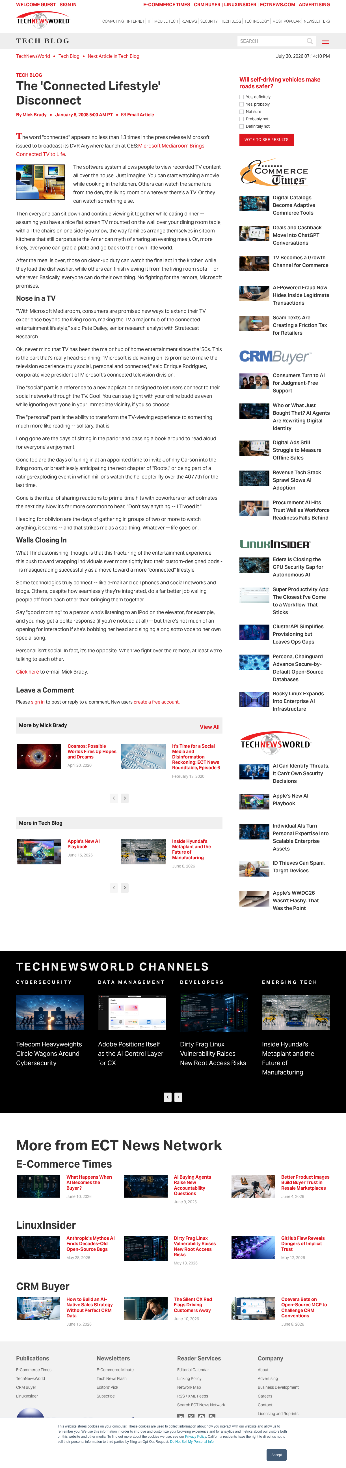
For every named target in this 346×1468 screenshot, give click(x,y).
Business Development (278, 1388)
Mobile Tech (166, 22)
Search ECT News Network (201, 1405)
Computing (113, 22)
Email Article (137, 115)
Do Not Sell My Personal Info (192, 1442)
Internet (135, 22)
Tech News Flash (112, 1379)
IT (149, 22)
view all (210, 727)
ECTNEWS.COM (277, 5)
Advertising (268, 1379)
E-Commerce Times (33, 1370)
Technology (257, 22)
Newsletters (317, 22)
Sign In (68, 5)
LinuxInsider (27, 1396)
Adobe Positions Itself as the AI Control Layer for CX (130, 1054)
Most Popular (286, 22)
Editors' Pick (107, 1388)
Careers (265, 1396)
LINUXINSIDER (240, 5)
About (263, 1370)
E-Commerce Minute (115, 1370)
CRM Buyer (26, 1388)
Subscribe (106, 1396)
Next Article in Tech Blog (113, 56)
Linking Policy (189, 1379)
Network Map (189, 1388)
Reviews (189, 22)
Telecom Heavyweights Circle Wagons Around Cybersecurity (49, 1054)
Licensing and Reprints (278, 1414)
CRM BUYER (207, 5)
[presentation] (114, 798)
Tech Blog (231, 22)
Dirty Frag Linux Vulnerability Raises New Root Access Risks (213, 1054)
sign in (38, 702)
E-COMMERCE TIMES (166, 5)
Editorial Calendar (193, 1370)
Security (209, 22)
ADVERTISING (314, 5)
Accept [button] (276, 1455)
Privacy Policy (195, 1437)
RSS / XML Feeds (192, 1396)
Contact (265, 1405)
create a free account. (157, 702)
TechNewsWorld (33, 56)
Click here (27, 671)
